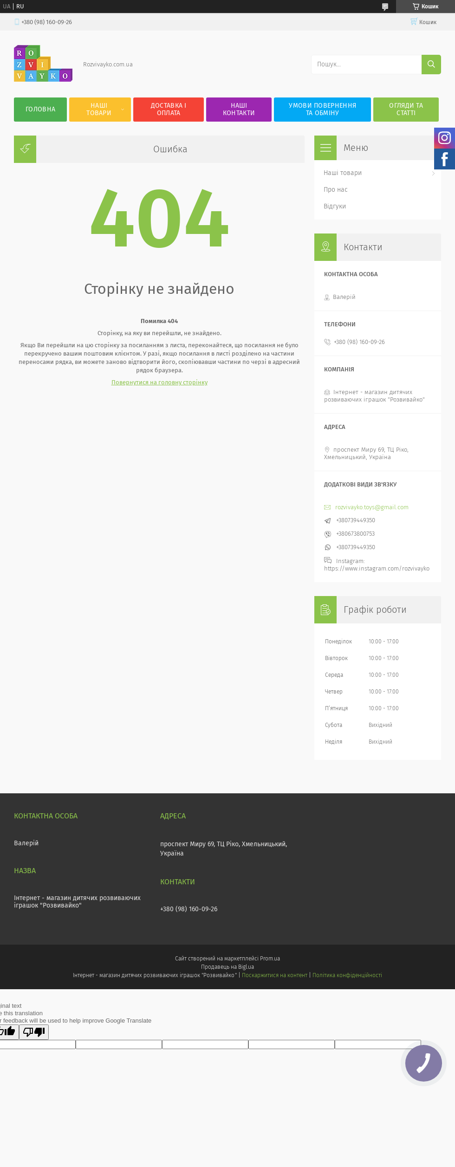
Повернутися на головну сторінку (159, 382)
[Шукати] (431, 64)
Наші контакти (239, 109)
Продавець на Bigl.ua (227, 967)
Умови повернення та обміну (322, 109)
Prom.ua (270, 958)
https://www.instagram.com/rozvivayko (376, 568)
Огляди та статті (406, 109)
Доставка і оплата (169, 109)
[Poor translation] (34, 1032)
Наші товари (98, 109)
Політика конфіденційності (347, 975)
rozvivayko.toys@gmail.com (372, 507)
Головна (40, 109)
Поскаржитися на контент (274, 975)
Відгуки (335, 206)
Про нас (336, 190)
